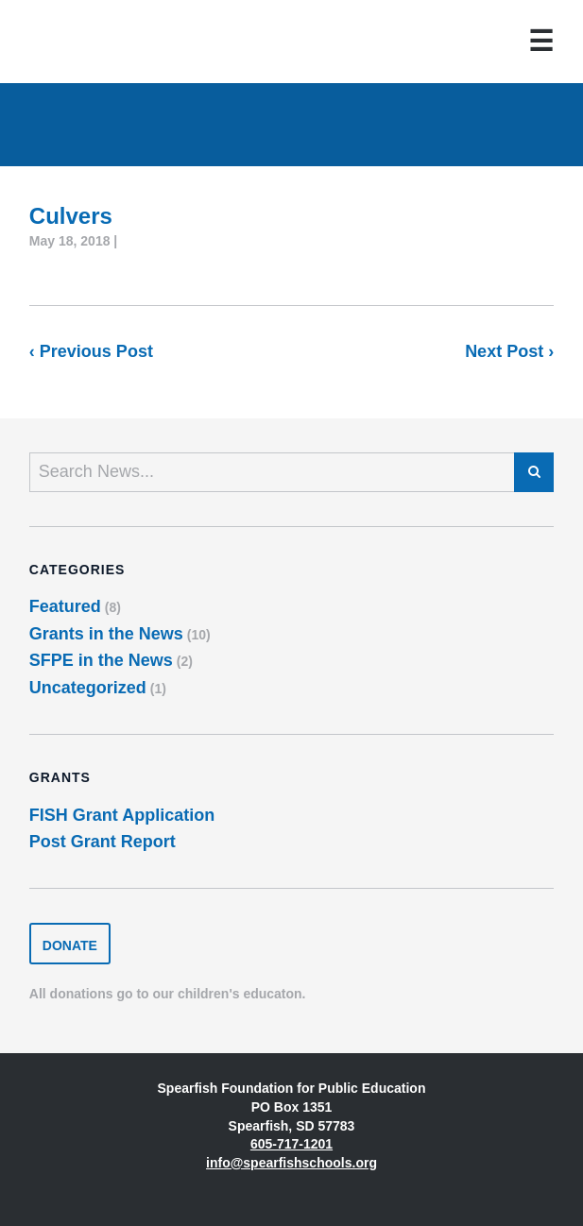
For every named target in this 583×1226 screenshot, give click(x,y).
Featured (65, 606)
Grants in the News (106, 633)
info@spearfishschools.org (291, 1162)
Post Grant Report (102, 841)
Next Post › (509, 351)
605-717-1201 (291, 1143)
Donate (70, 945)
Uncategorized (87, 687)
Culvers (70, 216)
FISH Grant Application (121, 815)
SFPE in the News (101, 660)
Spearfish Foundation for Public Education (91, 41)
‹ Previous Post (91, 351)
